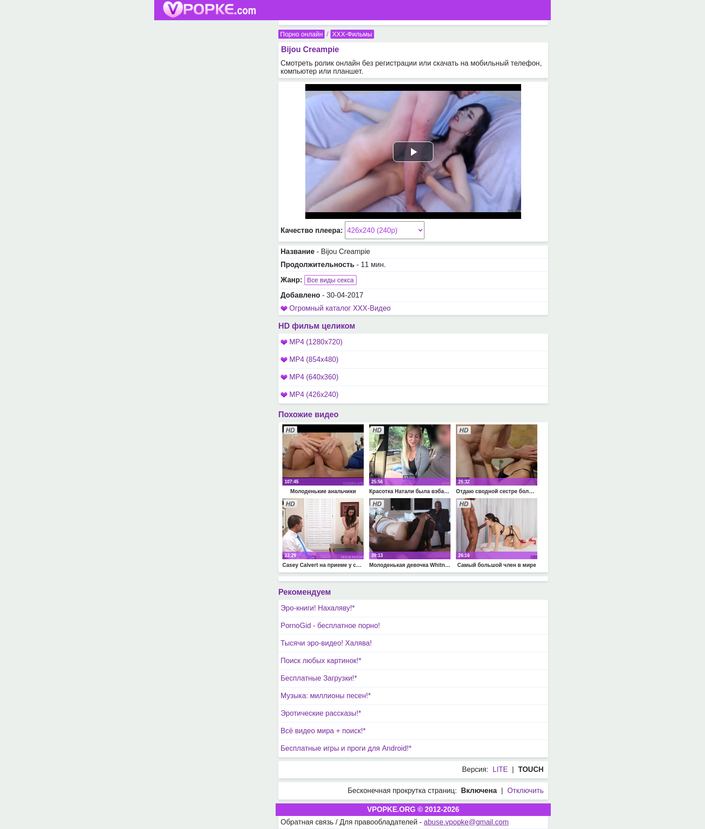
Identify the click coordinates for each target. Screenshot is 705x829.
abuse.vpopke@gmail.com (466, 822)
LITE (500, 769)
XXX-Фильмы (352, 34)
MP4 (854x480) (310, 359)
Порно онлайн (301, 34)
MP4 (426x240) (310, 394)
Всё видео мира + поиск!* (323, 731)
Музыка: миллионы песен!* (326, 696)
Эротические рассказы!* (321, 713)
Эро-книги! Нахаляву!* (318, 608)
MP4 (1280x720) (312, 342)
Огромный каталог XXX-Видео (340, 308)
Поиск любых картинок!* (321, 660)
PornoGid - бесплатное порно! (330, 625)
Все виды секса (330, 280)
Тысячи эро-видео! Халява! (326, 643)
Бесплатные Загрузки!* (319, 678)
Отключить (525, 790)
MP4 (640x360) (310, 377)
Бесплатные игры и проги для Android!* (346, 748)
